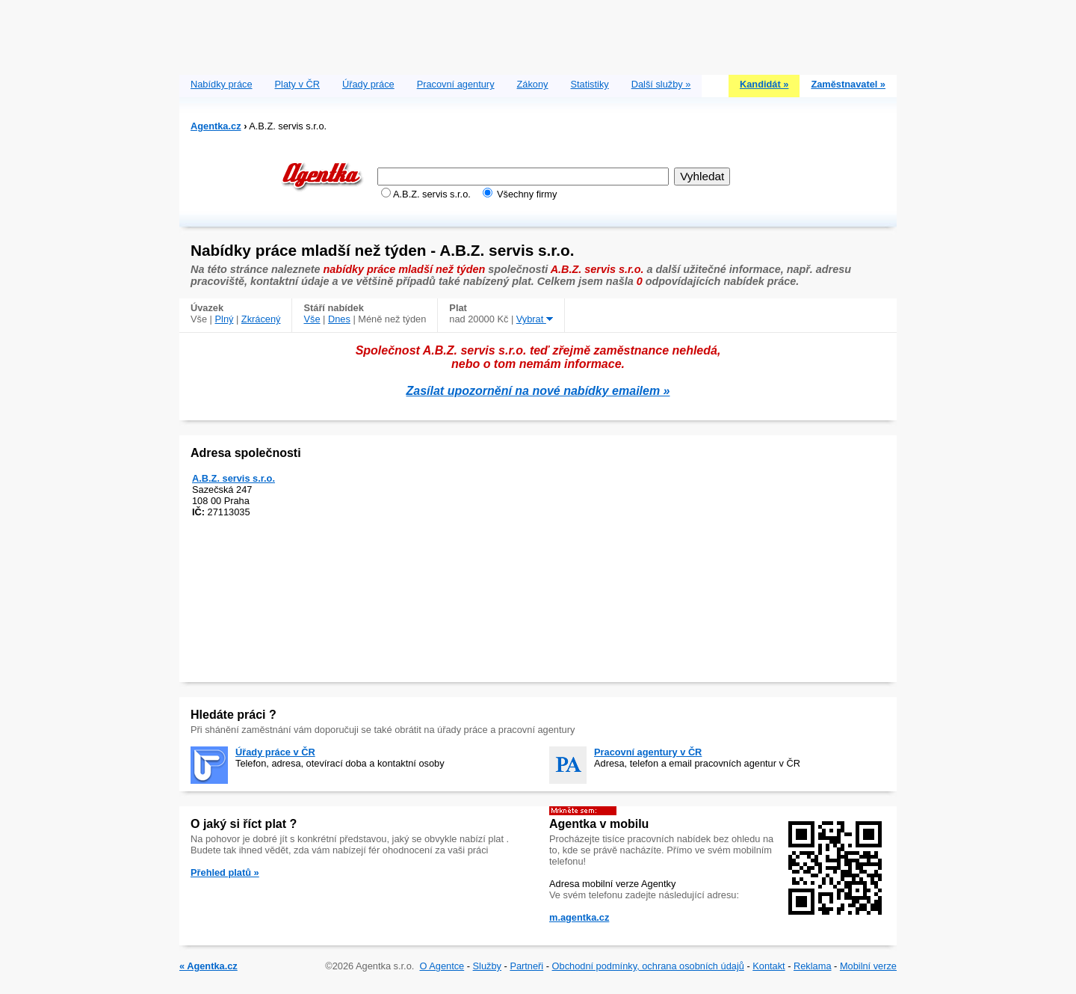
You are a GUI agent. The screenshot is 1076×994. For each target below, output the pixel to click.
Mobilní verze (868, 966)
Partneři (526, 966)
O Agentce (441, 966)
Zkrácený (261, 319)
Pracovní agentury (456, 84)
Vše (311, 319)
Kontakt (768, 966)
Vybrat (534, 319)
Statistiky (590, 84)
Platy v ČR (297, 84)
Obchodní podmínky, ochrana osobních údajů (648, 966)
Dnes (339, 319)
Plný (224, 319)
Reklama (813, 966)
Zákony (532, 84)
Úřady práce (368, 84)
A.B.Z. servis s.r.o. (233, 478)
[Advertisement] (538, 33)
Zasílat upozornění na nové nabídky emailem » (538, 390)
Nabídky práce (222, 84)
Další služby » (661, 84)
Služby (487, 966)
